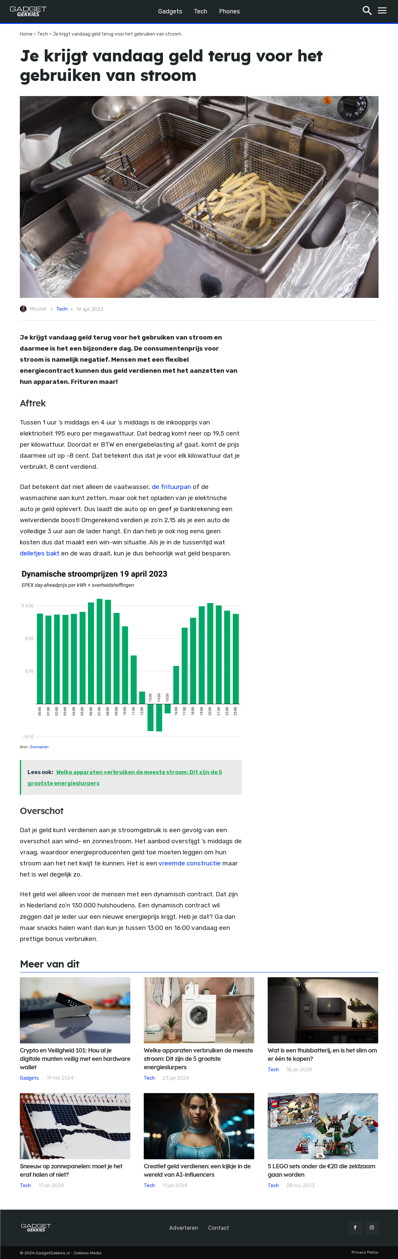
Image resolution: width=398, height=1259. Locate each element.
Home (26, 34)
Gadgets (29, 1078)
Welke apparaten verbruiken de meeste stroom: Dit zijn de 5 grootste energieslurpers (198, 1059)
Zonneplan (39, 747)
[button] (367, 11)
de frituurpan (171, 487)
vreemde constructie (190, 863)
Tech (42, 34)
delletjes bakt (39, 553)
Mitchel (38, 309)
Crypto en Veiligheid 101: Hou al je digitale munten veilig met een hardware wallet (75, 1059)
